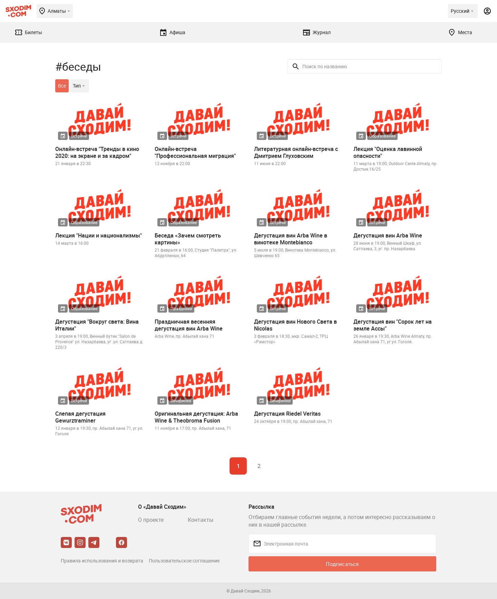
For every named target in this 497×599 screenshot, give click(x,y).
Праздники (181, 308)
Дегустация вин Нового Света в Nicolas (295, 325)
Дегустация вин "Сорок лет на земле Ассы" (392, 325)
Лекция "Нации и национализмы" (98, 235)
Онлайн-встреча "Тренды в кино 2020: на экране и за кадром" (97, 152)
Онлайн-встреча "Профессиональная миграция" (195, 152)
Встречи (79, 136)
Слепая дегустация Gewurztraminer (80, 417)
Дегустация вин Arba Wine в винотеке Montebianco (290, 239)
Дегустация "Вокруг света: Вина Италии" (97, 325)
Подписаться (342, 563)
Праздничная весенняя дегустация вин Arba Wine (189, 325)
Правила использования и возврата (102, 560)
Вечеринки (180, 400)
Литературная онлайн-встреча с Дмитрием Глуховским (296, 152)
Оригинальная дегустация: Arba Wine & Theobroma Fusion (196, 417)
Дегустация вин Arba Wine (387, 235)
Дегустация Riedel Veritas (287, 413)
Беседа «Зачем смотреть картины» (188, 239)
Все (62, 85)
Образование (382, 136)
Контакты (200, 520)
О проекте (151, 520)
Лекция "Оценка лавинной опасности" (387, 152)
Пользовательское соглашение (184, 560)
